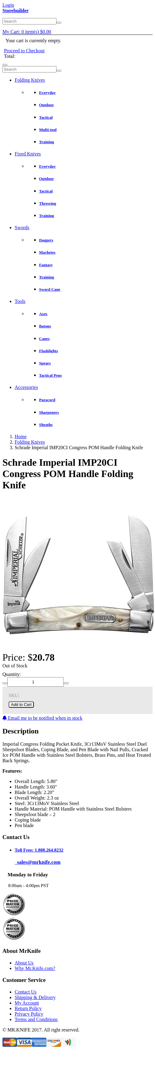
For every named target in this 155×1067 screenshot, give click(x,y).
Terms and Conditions (36, 1019)
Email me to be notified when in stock (42, 718)
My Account (27, 1002)
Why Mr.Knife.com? (35, 968)
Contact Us (26, 991)
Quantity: (11, 674)
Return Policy (28, 1008)
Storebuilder (15, 10)
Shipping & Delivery (35, 997)
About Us (24, 962)
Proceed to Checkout (24, 50)
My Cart (26, 31)
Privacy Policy (29, 1014)
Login (8, 5)
